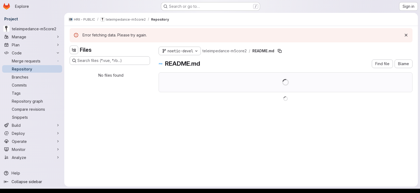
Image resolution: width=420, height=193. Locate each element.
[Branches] (32, 77)
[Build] (32, 125)
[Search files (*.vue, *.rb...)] (110, 60)
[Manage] (32, 36)
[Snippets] (32, 117)
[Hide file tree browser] (74, 50)
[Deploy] (32, 133)
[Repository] (32, 69)
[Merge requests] (32, 61)
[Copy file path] (279, 51)
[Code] (32, 53)
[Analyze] (32, 157)
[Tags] (32, 93)
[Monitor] (32, 149)
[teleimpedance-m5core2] (32, 28)
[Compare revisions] (32, 109)
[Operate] (32, 141)
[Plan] (32, 45)
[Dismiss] (406, 35)
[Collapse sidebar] (32, 181)
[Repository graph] (32, 101)
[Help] (32, 173)
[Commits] (32, 85)
